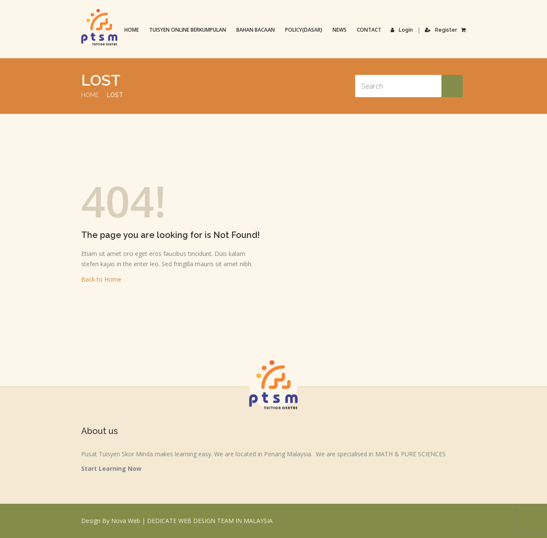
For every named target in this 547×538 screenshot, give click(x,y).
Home (131, 29)
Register (441, 30)
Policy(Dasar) (303, 29)
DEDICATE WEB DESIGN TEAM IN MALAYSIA (210, 521)
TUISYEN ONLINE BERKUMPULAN (187, 29)
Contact (369, 29)
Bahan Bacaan (255, 29)
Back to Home (101, 279)
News (339, 29)
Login (402, 30)
